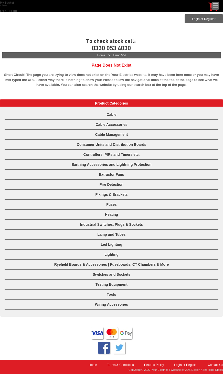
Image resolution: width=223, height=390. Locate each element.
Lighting (111, 254)
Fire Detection (111, 184)
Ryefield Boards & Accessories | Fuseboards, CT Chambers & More (111, 264)
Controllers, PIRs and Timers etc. (111, 154)
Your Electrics (111, 23)
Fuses (111, 204)
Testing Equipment (111, 284)
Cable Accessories (112, 124)
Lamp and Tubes (111, 234)
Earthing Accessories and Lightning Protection (111, 164)
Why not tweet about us (119, 348)
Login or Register (203, 19)
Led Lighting (111, 244)
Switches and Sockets (111, 274)
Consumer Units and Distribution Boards (111, 144)
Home (101, 55)
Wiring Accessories (111, 304)
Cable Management (111, 134)
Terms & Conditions (120, 365)
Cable (111, 114)
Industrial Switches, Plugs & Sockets (111, 224)
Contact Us (215, 365)
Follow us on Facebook (104, 348)
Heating (111, 214)
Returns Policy (154, 365)
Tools (111, 294)
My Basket (7, 2)
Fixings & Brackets (111, 194)
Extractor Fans (111, 174)
